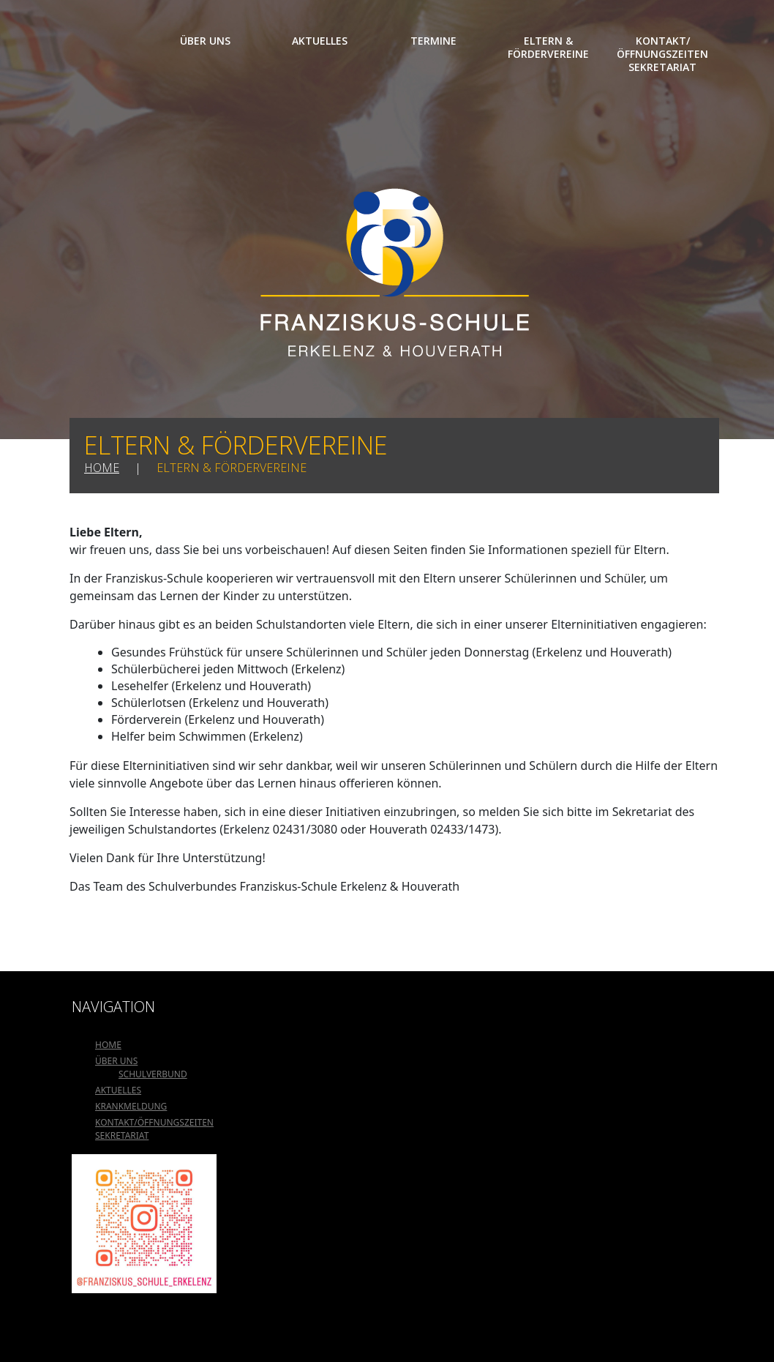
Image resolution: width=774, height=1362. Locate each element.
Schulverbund (153, 1074)
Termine (433, 41)
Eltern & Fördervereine (548, 47)
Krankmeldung (131, 1106)
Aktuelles (319, 41)
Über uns (205, 41)
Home (108, 41)
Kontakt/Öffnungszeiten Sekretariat (662, 54)
